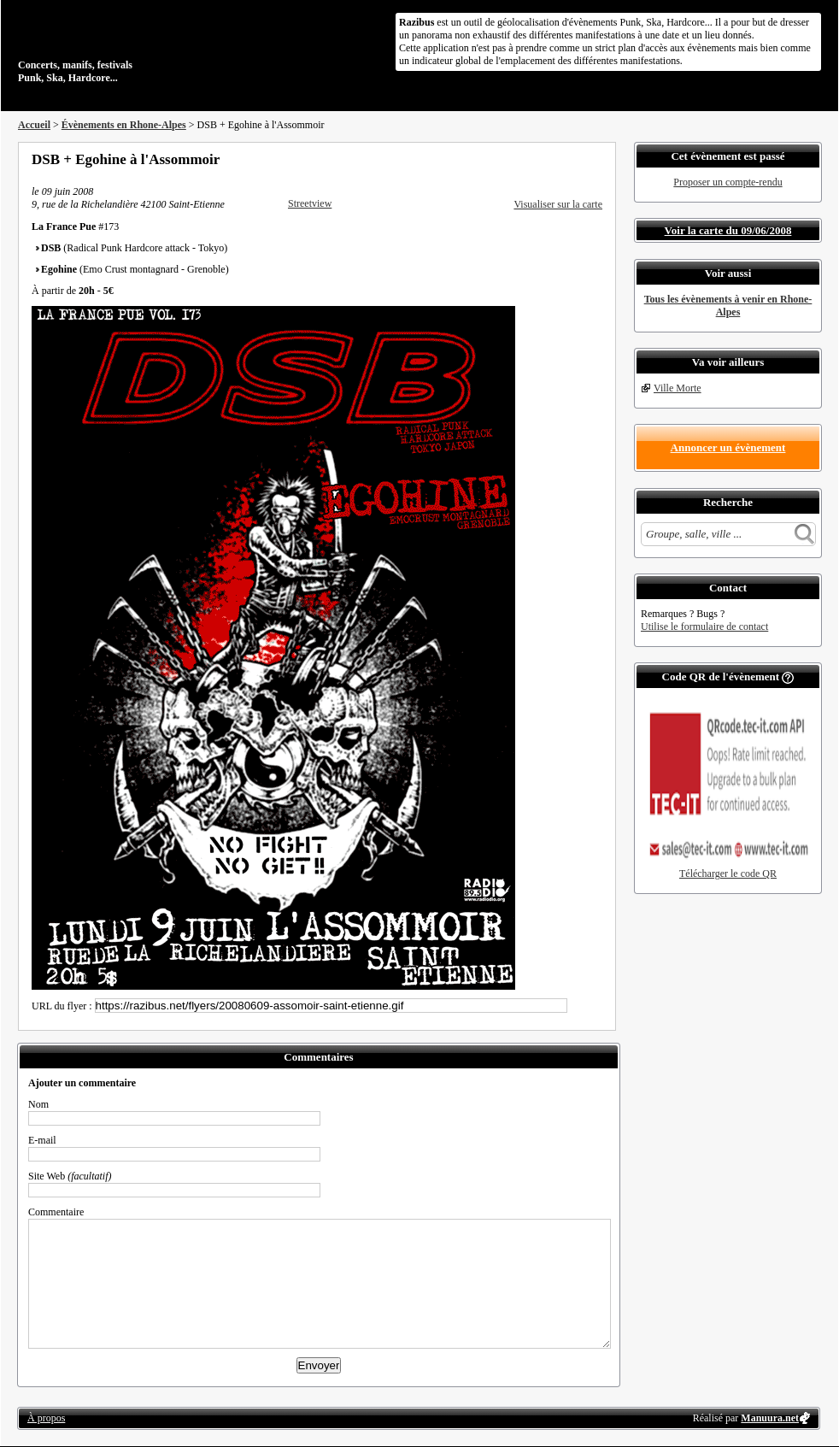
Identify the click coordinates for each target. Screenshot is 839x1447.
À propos (46, 1418)
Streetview (309, 203)
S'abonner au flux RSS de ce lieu (596, 159)
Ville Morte (677, 388)
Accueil (34, 125)
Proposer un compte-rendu (727, 182)
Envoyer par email (573, 159)
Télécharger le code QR (728, 873)
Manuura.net (770, 1418)
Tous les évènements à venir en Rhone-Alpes (728, 305)
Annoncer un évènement (728, 447)
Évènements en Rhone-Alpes (124, 125)
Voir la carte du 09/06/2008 (728, 230)
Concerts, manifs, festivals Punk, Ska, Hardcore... (128, 46)
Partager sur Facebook (527, 159)
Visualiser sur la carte (557, 204)
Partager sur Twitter (550, 159)
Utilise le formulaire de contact (704, 626)
